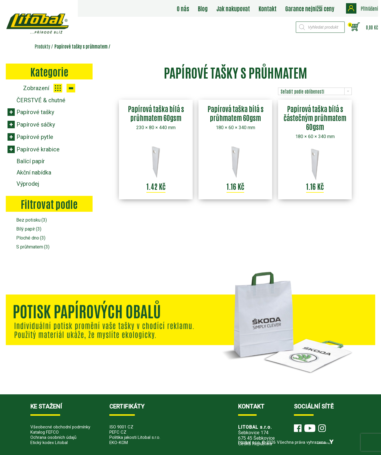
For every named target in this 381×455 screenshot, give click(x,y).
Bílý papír (28, 229)
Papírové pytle (34, 136)
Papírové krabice (38, 149)
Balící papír (30, 161)
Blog (203, 8)
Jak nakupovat (233, 8)
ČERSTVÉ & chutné (40, 100)
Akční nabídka (33, 172)
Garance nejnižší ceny (309, 8)
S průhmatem (32, 247)
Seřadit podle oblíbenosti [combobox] (302, 91)
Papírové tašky (35, 112)
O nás (183, 8)
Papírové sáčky (35, 124)
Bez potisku (31, 220)
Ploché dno (30, 238)
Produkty (42, 46)
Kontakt (268, 8)
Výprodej (27, 183)
